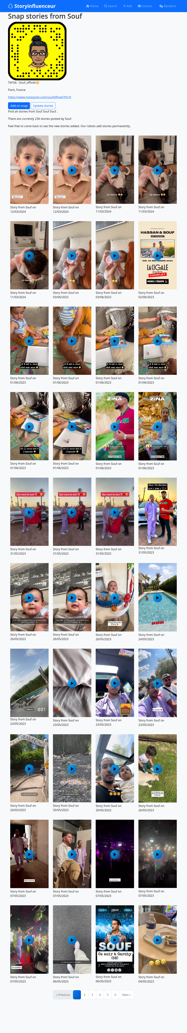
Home (92, 6)
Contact (145, 6)
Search (110, 6)
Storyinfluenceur (32, 6)
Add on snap (19, 106)
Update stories (43, 106)
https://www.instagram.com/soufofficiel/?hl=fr (39, 97)
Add (127, 6)
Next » (126, 995)
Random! (167, 6)
